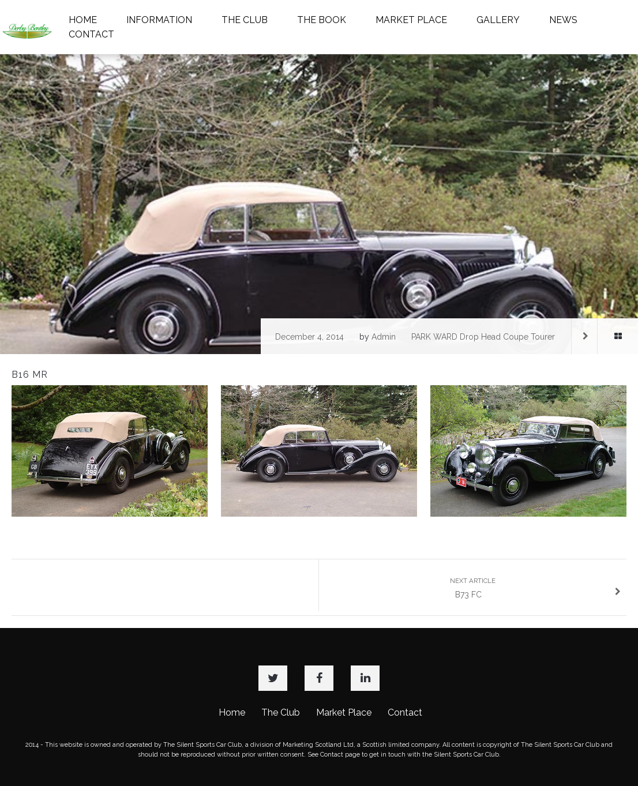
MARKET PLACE (411, 19)
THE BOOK (321, 19)
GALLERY (498, 19)
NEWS (563, 19)
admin (383, 336)
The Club (280, 712)
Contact (405, 712)
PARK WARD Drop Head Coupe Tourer (483, 336)
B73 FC (535, 588)
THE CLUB (245, 19)
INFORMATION (159, 19)
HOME (83, 19)
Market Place (343, 712)
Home (232, 712)
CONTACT (91, 34)
